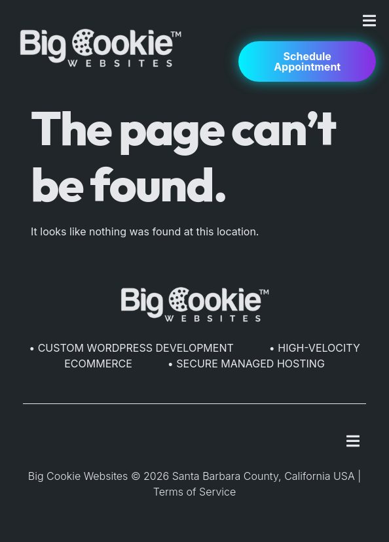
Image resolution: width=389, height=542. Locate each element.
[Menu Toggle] (369, 20)
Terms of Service (194, 491)
